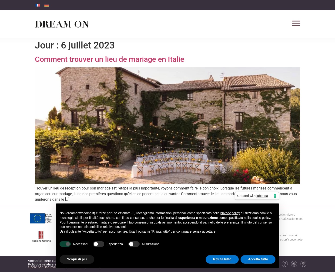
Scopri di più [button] (77, 259)
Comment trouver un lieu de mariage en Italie (109, 59)
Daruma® (50, 267)
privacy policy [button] (230, 213)
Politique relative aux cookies (50, 264)
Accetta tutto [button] (258, 259)
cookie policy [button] (261, 218)
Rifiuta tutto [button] (222, 259)
